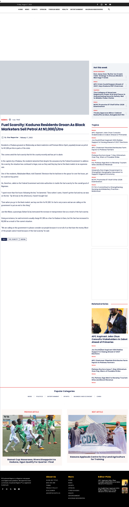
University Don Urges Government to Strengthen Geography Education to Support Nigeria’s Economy (107, 172)
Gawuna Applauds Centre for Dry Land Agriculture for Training (97, 458)
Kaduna (23, 239)
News (27, 9)
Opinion (43, 9)
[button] (109, 9)
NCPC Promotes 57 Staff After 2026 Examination (107, 180)
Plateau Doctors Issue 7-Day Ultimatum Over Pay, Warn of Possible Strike (108, 156)
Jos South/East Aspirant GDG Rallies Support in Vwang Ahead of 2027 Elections (107, 352)
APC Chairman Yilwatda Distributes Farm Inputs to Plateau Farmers (110, 361)
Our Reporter (12, 137)
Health (65, 9)
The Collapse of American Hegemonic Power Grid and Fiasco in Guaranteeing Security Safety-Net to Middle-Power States (109, 95)
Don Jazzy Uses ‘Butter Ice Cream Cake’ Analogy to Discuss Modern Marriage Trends (108, 76)
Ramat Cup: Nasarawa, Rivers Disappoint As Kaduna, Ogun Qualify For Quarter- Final (31, 460)
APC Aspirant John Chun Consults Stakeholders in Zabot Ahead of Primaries (109, 339)
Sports (34, 9)
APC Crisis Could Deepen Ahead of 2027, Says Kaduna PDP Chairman (108, 85)
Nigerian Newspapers (94, 9)
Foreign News (54, 9)
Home (20, 9)
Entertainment (76, 9)
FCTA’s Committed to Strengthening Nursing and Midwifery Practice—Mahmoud (107, 189)
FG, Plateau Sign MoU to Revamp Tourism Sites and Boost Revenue (109, 163)
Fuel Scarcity (13, 239)
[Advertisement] (64, 41)
